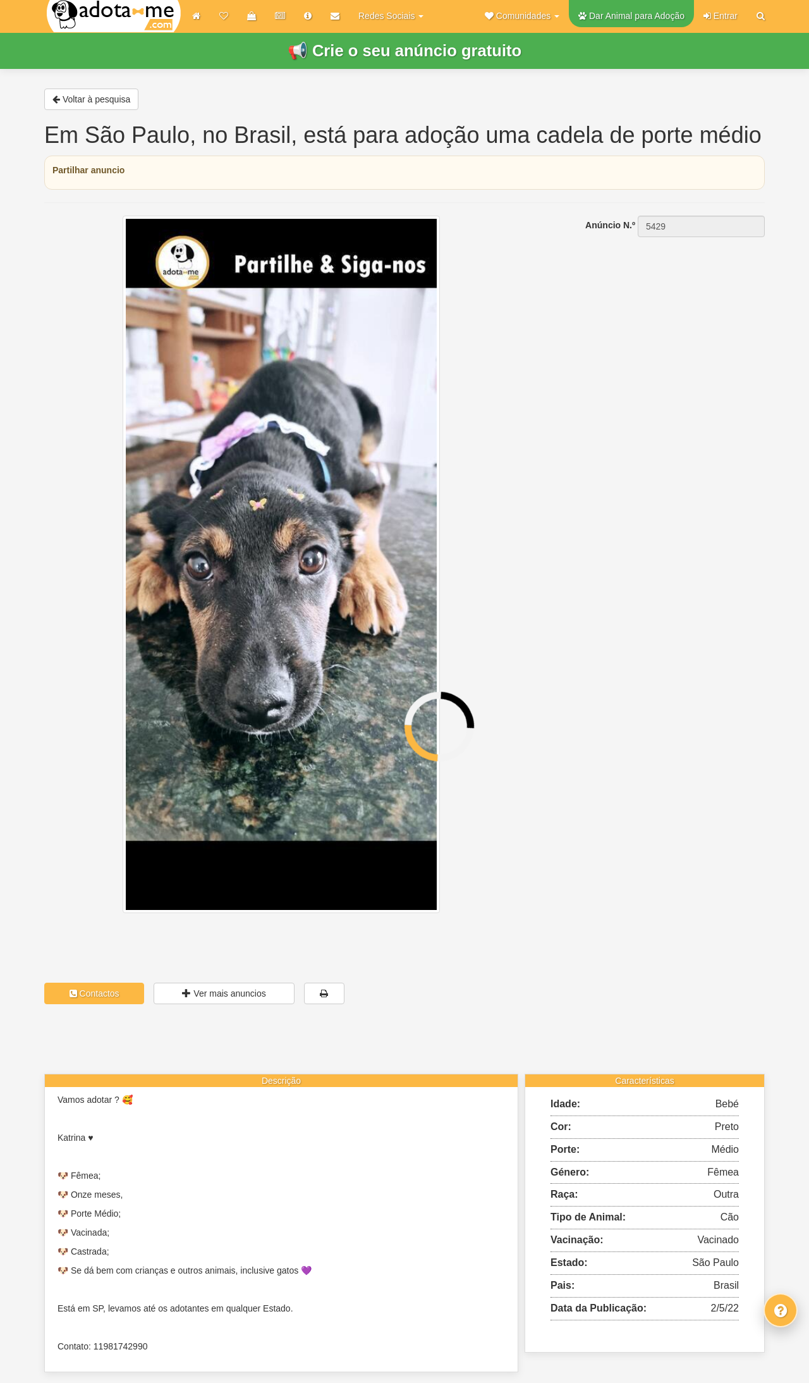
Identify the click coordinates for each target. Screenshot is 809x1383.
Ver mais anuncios (223, 993)
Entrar (720, 16)
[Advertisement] (651, 317)
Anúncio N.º (610, 225)
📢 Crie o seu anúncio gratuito (404, 50)
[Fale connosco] (780, 1310)
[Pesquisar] (760, 16)
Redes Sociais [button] (390, 16)
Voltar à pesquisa (91, 99)
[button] (522, 16)
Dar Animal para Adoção (631, 16)
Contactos (94, 993)
